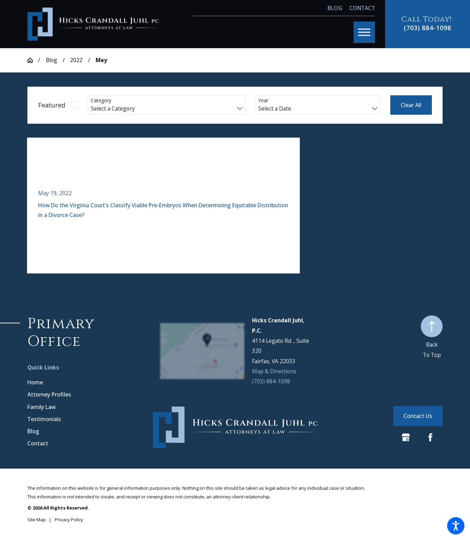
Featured (51, 105)
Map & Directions (274, 371)
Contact (362, 8)
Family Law (41, 407)
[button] (455, 525)
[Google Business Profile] (406, 437)
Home (35, 382)
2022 (76, 60)
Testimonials (44, 419)
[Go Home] (32, 60)
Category (101, 101)
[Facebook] (430, 437)
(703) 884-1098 (427, 28)
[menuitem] (88, 382)
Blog (335, 8)
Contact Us (417, 416)
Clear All (411, 105)
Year (263, 101)
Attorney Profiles (49, 394)
